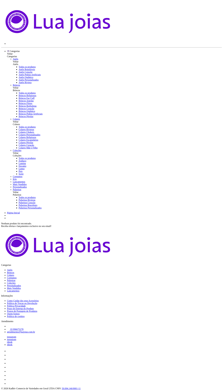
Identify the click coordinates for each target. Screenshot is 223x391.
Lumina (22, 163)
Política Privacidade (16, 306)
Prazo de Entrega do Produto (20, 308)
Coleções (17, 150)
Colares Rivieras (26, 129)
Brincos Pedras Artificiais (31, 114)
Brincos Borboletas (28, 106)
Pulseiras (17, 189)
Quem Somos (13, 314)
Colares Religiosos (27, 137)
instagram (11, 337)
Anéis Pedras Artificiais (30, 74)
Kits (15, 179)
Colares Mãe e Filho (28, 148)
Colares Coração (26, 145)
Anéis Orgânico (26, 77)
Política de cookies (16, 316)
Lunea (21, 168)
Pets (21, 171)
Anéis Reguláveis (27, 69)
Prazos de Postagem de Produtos (22, 311)
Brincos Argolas (26, 101)
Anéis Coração (25, 72)
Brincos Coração (26, 108)
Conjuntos (17, 176)
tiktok (9, 342)
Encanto (22, 166)
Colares (16, 119)
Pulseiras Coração (27, 202)
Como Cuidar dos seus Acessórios (23, 300)
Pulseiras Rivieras (27, 200)
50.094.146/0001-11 (71, 388)
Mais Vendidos (20, 184)
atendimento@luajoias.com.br (21, 332)
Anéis (15, 59)
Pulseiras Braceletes (28, 205)
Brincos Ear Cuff (26, 98)
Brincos (16, 85)
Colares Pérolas (26, 142)
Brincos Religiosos (27, 95)
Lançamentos (19, 181)
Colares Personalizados (29, 134)
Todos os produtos (27, 67)
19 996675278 (15, 329)
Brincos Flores (25, 103)
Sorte (21, 174)
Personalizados (20, 187)
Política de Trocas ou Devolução (22, 303)
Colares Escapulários (28, 140)
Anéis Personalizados (29, 80)
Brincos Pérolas (26, 116)
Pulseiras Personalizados (30, 208)
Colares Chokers (26, 132)
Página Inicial (13, 213)
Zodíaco (22, 161)
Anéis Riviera (25, 82)
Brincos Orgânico (27, 111)
